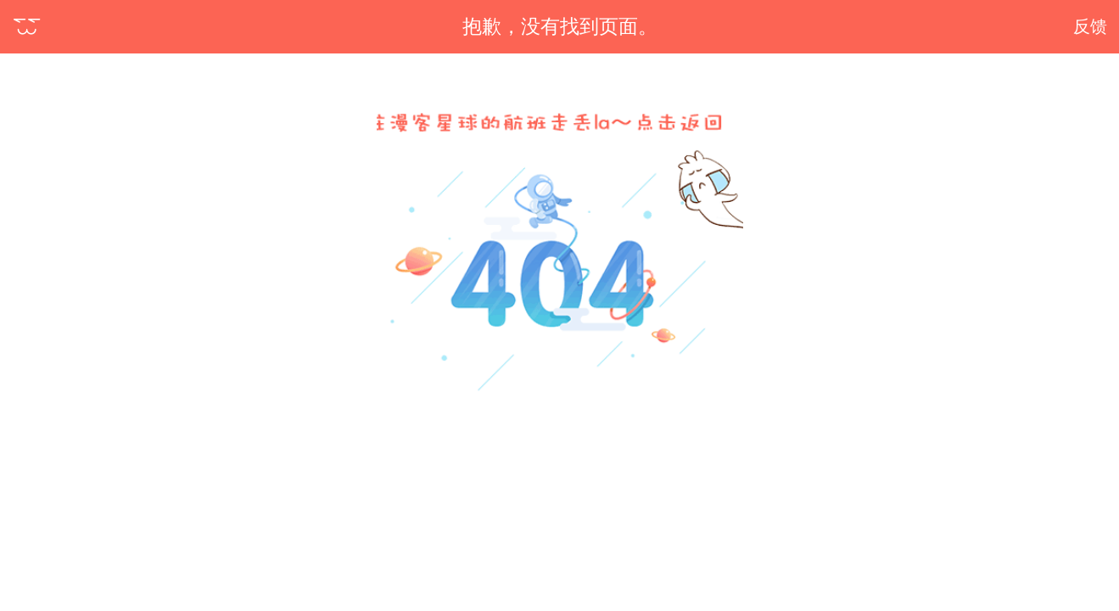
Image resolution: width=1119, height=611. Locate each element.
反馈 (1090, 26)
